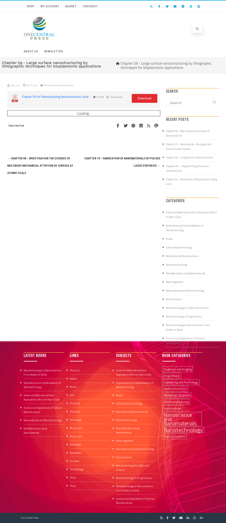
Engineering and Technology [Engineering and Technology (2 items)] (180, 382)
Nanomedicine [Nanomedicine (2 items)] (172, 408)
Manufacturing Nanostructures (58, 85)
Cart (72, 395)
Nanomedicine (174, 299)
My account (50, 6)
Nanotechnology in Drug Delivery (184, 316)
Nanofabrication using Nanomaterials (185, 273)
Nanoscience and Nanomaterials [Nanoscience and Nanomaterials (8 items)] (180, 419)
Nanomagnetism (174, 282)
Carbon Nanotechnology (179, 247)
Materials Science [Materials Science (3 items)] (176, 395)
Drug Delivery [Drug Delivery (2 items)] (171, 375)
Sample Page (77, 469)
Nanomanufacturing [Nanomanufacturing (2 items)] (175, 401)
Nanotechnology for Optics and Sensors (187, 308)
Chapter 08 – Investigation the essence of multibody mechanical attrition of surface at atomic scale (40, 166)
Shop (30, 6)
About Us (31, 51)
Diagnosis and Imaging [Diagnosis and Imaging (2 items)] (177, 369)
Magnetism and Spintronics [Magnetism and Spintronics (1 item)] (175, 388)
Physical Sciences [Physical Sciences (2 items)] (174, 436)
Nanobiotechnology (176, 265)
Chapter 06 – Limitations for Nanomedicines (189, 157)
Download (144, 98)
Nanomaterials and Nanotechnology (185, 290)
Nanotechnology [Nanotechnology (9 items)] (183, 430)
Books (169, 239)
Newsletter (53, 51)
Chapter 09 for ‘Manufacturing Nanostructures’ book (55, 96)
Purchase (74, 461)
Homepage (76, 420)
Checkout (90, 6)
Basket (71, 6)
